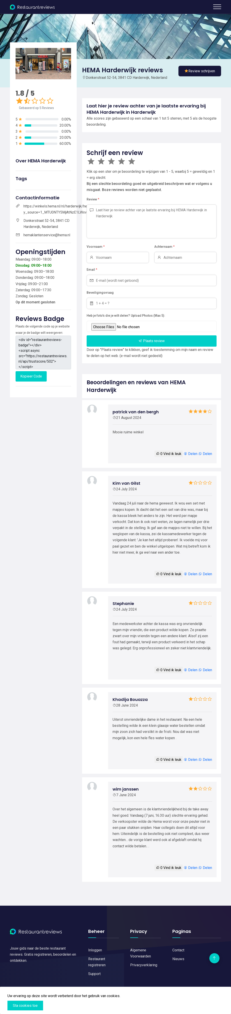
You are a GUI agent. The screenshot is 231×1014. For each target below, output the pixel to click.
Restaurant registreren (97, 962)
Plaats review (152, 341)
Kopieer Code (31, 376)
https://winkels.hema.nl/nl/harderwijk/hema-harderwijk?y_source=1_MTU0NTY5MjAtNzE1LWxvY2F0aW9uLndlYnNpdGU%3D (77, 209)
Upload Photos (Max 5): (148, 315)
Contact (178, 950)
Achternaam (164, 247)
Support (94, 974)
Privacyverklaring (143, 965)
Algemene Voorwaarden (140, 953)
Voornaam (96, 247)
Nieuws (178, 959)
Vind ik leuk (168, 454)
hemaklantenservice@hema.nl (46, 235)
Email (92, 270)
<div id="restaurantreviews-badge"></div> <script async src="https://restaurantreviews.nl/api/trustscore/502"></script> (43, 352)
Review (93, 199)
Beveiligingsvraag (100, 292)
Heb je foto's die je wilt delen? (108, 315)
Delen (190, 454)
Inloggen (95, 950)
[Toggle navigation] (217, 6)
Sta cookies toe (25, 1005)
